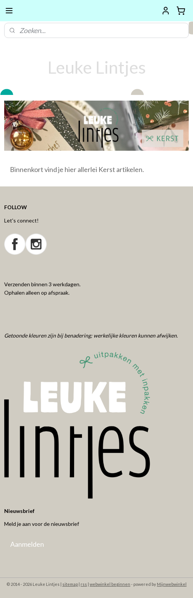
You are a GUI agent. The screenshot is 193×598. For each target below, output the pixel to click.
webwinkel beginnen (110, 584)
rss (84, 584)
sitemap (70, 584)
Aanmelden (27, 544)
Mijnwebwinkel (172, 584)
